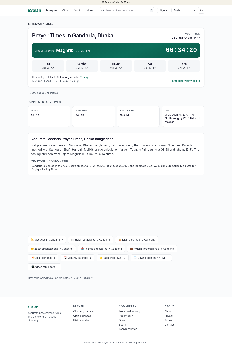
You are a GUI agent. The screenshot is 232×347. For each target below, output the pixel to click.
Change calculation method (44, 93)
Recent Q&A (126, 315)
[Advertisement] (116, 206)
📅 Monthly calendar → (77, 257)
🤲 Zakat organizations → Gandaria (52, 248)
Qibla (65, 10)
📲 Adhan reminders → (44, 266)
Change (84, 77)
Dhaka (49, 23)
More (90, 10)
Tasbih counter (128, 328)
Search (123, 324)
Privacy (169, 315)
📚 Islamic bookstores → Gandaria (101, 248)
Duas (122, 320)
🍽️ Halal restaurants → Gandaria (90, 239)
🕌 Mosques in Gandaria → (47, 239)
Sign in (164, 10)
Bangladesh (35, 23)
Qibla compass (82, 315)
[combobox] (127, 10)
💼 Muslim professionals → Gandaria (152, 248)
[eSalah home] (34, 10)
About (168, 311)
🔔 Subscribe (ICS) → (112, 257)
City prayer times (83, 311)
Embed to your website (186, 80)
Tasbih (78, 10)
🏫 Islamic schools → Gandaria (136, 239)
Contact (169, 324)
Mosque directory (129, 311)
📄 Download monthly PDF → (151, 257)
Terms (168, 320)
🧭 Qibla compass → (43, 257)
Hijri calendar (81, 320)
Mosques (51, 10)
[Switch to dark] (201, 10)
